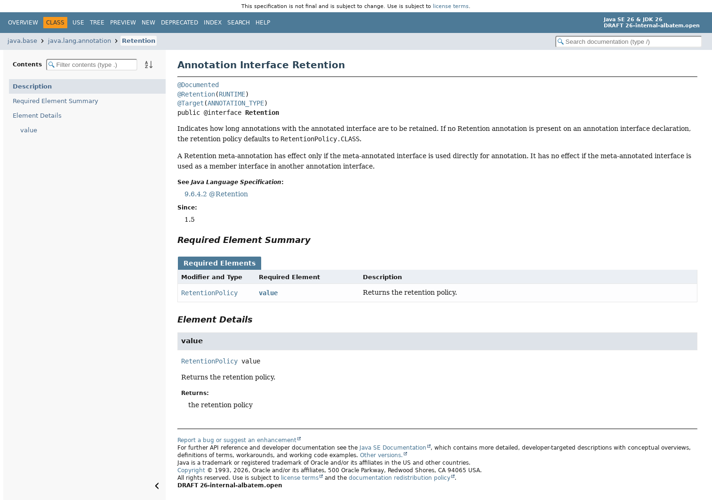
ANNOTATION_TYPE (236, 103)
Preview (123, 22)
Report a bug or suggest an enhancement (236, 440)
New (148, 22)
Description (32, 86)
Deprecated (179, 22)
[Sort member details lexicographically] (148, 64)
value (28, 130)
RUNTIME (232, 94)
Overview (23, 22)
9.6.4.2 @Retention (216, 194)
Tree (97, 22)
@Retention (196, 94)
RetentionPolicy (209, 293)
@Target (190, 103)
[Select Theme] (280, 22)
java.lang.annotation (79, 40)
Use (78, 22)
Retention (138, 40)
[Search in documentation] (628, 42)
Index (213, 22)
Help (263, 22)
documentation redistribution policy (399, 478)
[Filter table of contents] (91, 65)
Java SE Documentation (393, 447)
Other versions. (381, 455)
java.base (22, 40)
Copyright (191, 470)
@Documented (198, 85)
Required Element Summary (55, 101)
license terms (451, 6)
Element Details (37, 115)
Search (238, 22)
